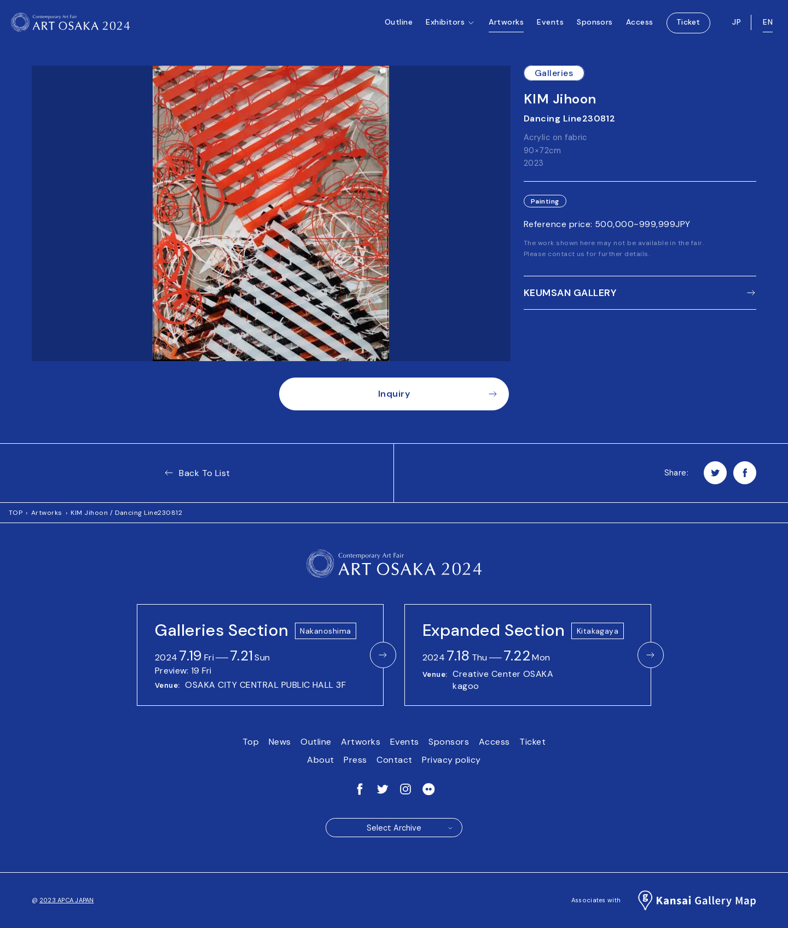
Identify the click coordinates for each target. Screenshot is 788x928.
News (280, 741)
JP (736, 27)
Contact (394, 759)
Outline (399, 27)
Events (550, 27)
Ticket (688, 27)
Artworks (506, 27)
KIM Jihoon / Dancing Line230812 (126, 512)
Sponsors (595, 27)
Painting (545, 201)
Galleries (554, 73)
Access (639, 27)
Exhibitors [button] (450, 38)
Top (250, 741)
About (320, 759)
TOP (15, 512)
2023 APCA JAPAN (66, 900)
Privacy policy (451, 759)
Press (355, 759)
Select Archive (410, 828)
